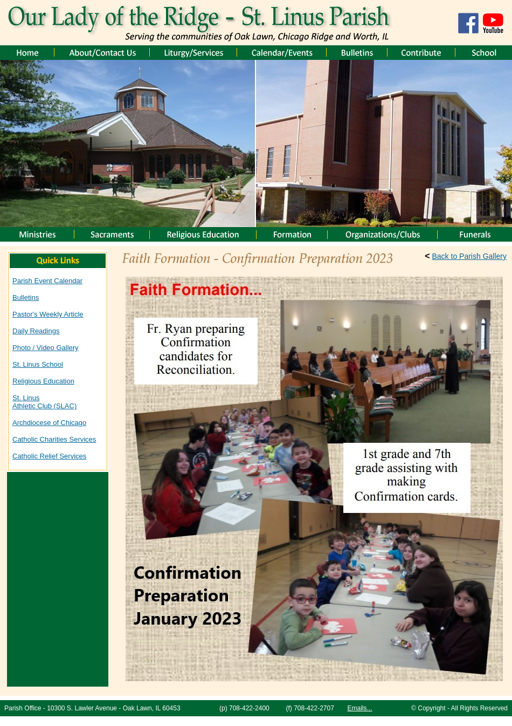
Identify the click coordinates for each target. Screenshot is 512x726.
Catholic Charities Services (54, 439)
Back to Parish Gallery (469, 256)
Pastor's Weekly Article (48, 314)
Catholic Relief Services (49, 456)
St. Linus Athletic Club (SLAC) (44, 402)
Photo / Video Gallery (45, 348)
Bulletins (25, 297)
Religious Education (43, 381)
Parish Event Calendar (47, 281)
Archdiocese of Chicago (49, 423)
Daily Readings (35, 331)
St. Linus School (37, 364)
